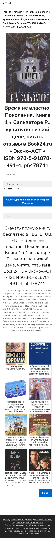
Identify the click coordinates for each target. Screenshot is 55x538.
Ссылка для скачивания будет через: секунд (27, 201)
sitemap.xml (33, 533)
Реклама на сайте (34, 522)
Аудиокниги (18, 522)
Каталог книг (20, 12)
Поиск (9, 485)
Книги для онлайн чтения (38, 519)
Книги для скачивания (13, 519)
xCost (7, 3)
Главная (7, 12)
